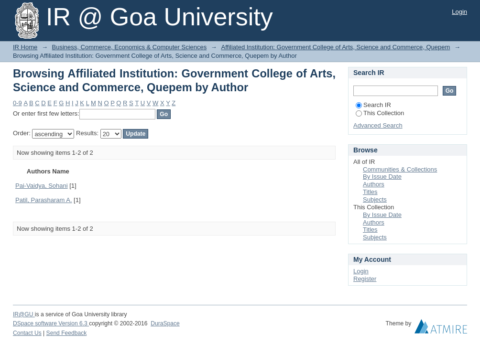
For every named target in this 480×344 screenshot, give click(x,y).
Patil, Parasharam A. (43, 200)
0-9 (17, 103)
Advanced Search (378, 125)
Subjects (375, 199)
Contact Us (27, 333)
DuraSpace (165, 323)
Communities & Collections (400, 169)
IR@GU (24, 314)
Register (364, 278)
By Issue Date (382, 176)
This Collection (380, 113)
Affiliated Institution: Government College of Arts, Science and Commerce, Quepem (335, 47)
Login (459, 11)
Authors (373, 184)
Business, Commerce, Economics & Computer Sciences (129, 47)
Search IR (373, 104)
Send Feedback (66, 333)
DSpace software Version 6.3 (51, 323)
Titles (370, 191)
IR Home (25, 47)
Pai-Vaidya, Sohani (41, 185)
